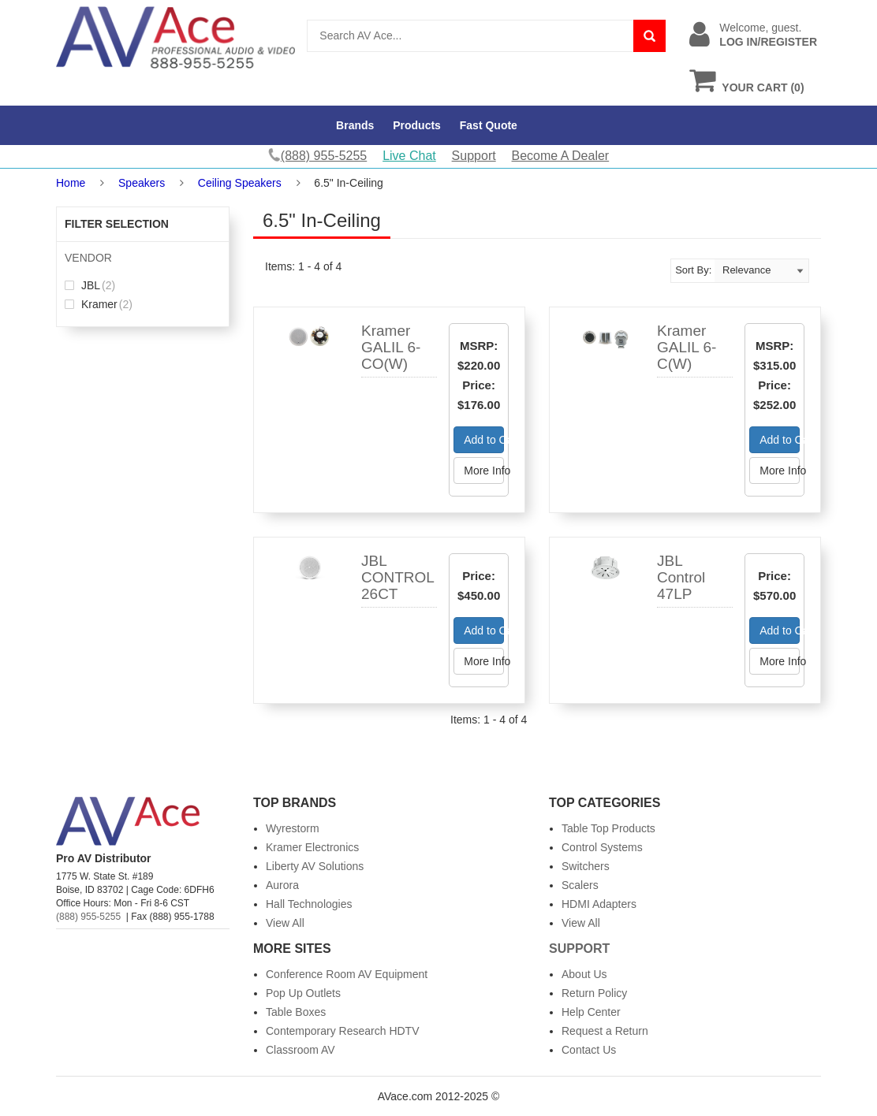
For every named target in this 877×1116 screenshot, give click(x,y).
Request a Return (605, 1031)
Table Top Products (608, 828)
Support (474, 155)
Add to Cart (484, 439)
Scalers (580, 885)
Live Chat (409, 155)
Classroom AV (300, 1049)
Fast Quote (488, 125)
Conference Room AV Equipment (346, 974)
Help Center (591, 1012)
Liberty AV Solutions (315, 866)
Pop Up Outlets (303, 993)
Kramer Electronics (312, 847)
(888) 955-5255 (88, 916)
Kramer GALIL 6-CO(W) (390, 347)
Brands (355, 125)
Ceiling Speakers (240, 183)
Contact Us (589, 1049)
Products (417, 125)
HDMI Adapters (599, 904)
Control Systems (602, 847)
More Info (484, 470)
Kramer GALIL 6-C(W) (686, 347)
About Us (584, 974)
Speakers (141, 183)
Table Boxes (296, 1012)
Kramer (98, 304)
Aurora (282, 885)
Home (70, 183)
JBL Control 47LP (681, 577)
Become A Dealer (561, 155)
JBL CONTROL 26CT (397, 577)
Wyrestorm (292, 828)
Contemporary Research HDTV (343, 1031)
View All (285, 923)
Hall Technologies (309, 904)
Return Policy (594, 993)
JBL (90, 285)
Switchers (586, 866)
